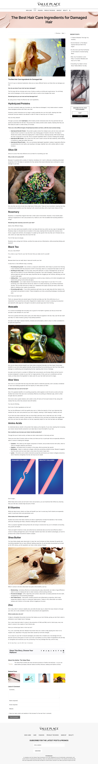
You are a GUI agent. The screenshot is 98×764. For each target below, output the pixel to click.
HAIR (34, 735)
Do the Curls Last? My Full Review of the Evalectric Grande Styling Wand (80, 51)
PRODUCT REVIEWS (53, 735)
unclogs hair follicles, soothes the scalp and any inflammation (32, 241)
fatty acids (38, 206)
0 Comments (30, 642)
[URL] (34, 708)
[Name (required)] (34, 700)
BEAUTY (71, 735)
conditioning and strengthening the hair (24, 369)
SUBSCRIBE (80, 116)
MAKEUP (63, 735)
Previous (58, 33)
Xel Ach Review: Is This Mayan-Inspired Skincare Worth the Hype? (79, 44)
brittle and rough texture (48, 91)
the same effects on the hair (26, 419)
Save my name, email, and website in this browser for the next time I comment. (31, 713)
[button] (69, 10)
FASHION (41, 735)
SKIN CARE (27, 735)
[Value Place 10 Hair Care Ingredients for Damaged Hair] (36, 57)
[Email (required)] (34, 704)
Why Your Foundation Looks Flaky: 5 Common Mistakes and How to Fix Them (79, 58)
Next (63, 33)
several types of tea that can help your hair (34, 299)
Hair (25, 642)
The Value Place (13, 642)
